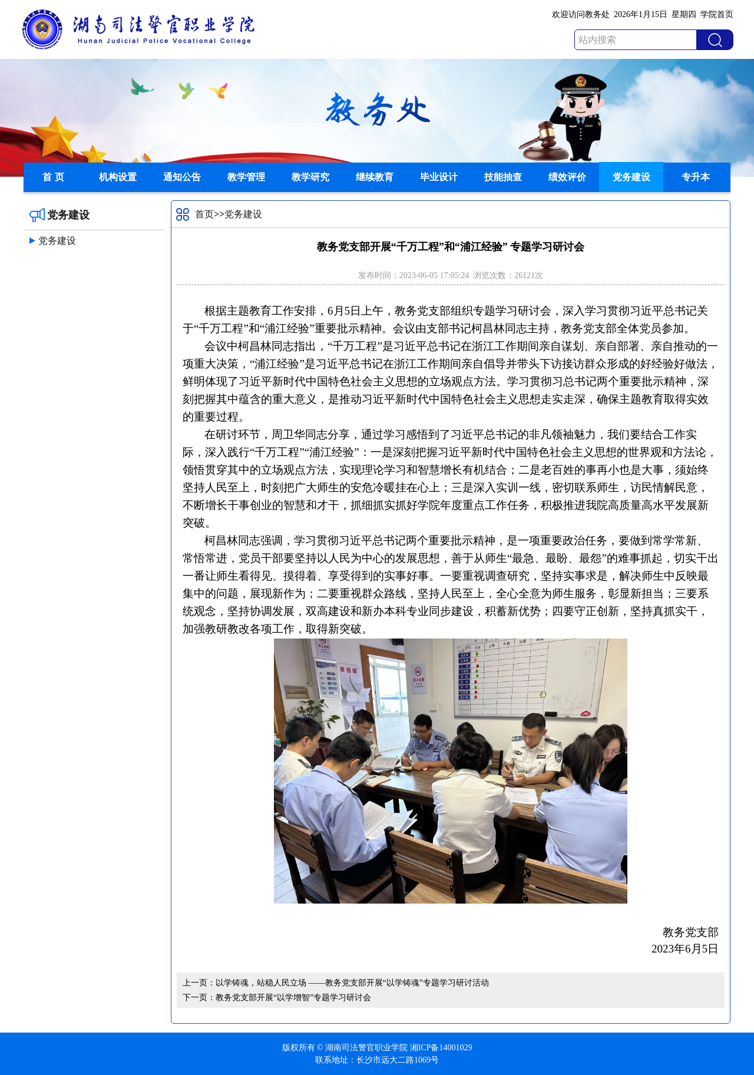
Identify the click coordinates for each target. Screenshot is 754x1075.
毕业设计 (439, 177)
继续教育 (374, 177)
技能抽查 (503, 177)
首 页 (53, 177)
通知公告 (182, 177)
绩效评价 (567, 177)
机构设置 (118, 177)
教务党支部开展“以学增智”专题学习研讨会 (293, 997)
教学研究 (310, 177)
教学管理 (246, 177)
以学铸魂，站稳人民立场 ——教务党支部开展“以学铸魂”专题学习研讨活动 (352, 982)
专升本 (696, 177)
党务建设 (631, 177)
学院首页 (716, 14)
